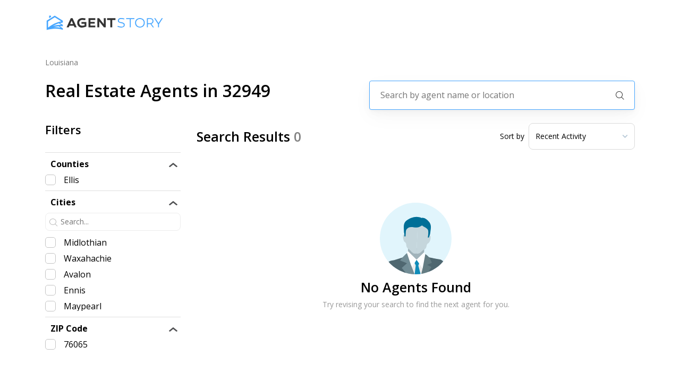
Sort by (512, 136)
